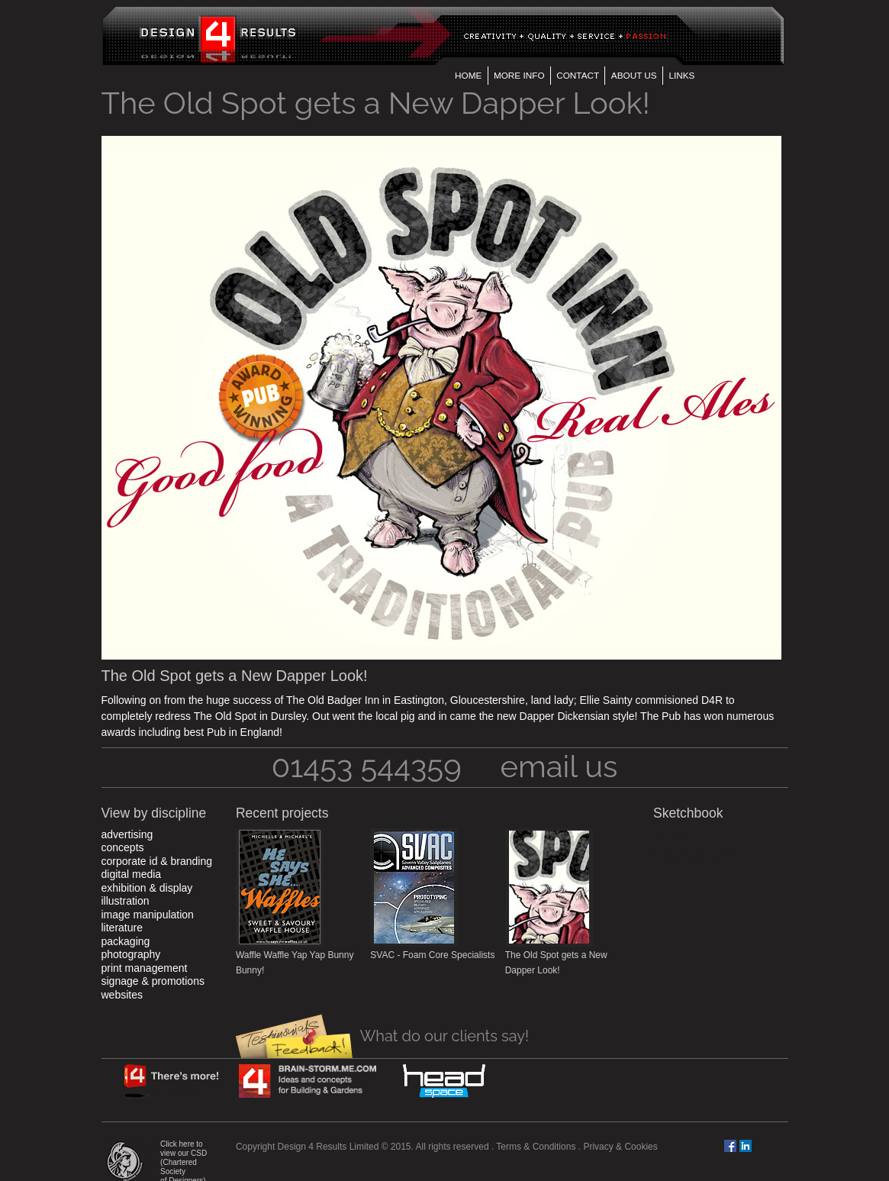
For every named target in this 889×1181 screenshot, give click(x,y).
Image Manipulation (147, 914)
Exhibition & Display (147, 888)
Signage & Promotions (153, 981)
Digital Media (131, 874)
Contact (577, 75)
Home (468, 75)
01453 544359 (367, 766)
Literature (122, 927)
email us (559, 766)
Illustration (125, 901)
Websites (122, 995)
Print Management (144, 968)
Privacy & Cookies (620, 1146)
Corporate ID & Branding (157, 861)
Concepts (122, 847)
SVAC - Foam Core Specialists (432, 955)
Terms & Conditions (535, 1146)
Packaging (125, 941)
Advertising (127, 834)
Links (681, 75)
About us (634, 75)
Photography (131, 954)
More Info (519, 75)
